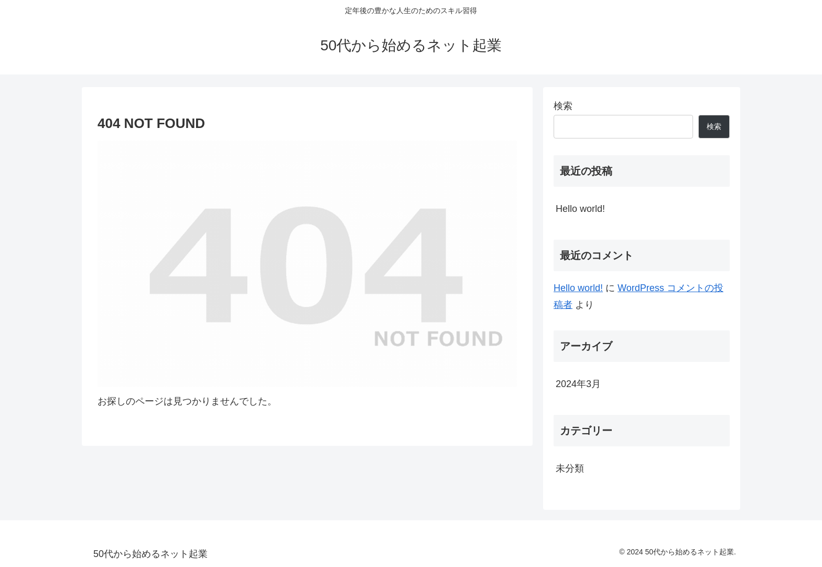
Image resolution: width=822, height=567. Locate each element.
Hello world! (580, 209)
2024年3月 (578, 384)
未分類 (570, 468)
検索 (563, 106)
